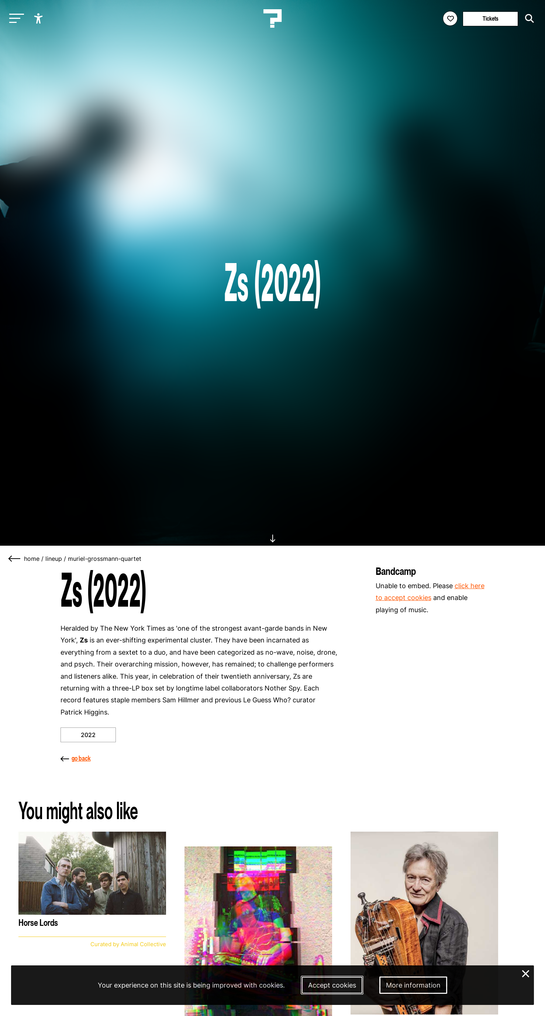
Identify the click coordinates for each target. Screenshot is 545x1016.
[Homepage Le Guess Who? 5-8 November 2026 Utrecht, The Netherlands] (272, 18)
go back (76, 758)
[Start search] (528, 18)
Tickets (491, 18)
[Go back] (14, 559)
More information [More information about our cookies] (413, 985)
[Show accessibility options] (39, 18)
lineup (53, 558)
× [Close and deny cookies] (526, 973)
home (31, 558)
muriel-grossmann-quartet (104, 558)
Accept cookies (332, 985)
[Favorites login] (450, 18)
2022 (88, 735)
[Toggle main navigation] (15, 18)
